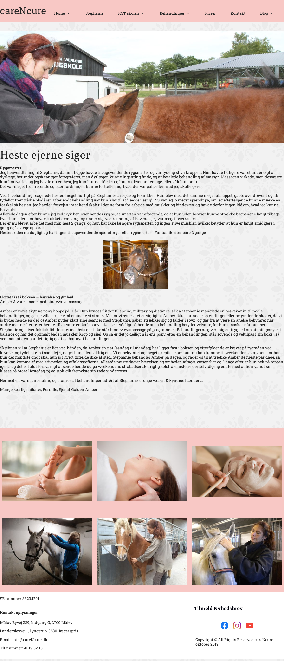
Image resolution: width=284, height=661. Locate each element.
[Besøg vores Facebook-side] (224, 625)
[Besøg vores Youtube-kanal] (249, 625)
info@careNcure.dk (29, 639)
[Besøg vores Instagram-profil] (237, 625)
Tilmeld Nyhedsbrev (218, 608)
